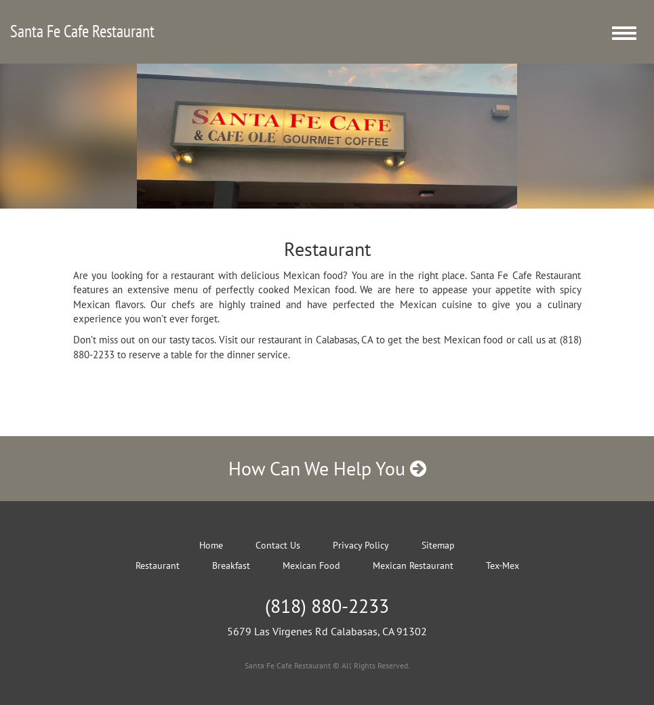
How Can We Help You (327, 468)
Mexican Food (311, 565)
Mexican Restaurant (413, 565)
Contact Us (278, 545)
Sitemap (438, 545)
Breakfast (231, 565)
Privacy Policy (361, 545)
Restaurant (158, 565)
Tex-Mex (502, 565)
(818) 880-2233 (327, 605)
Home (211, 545)
